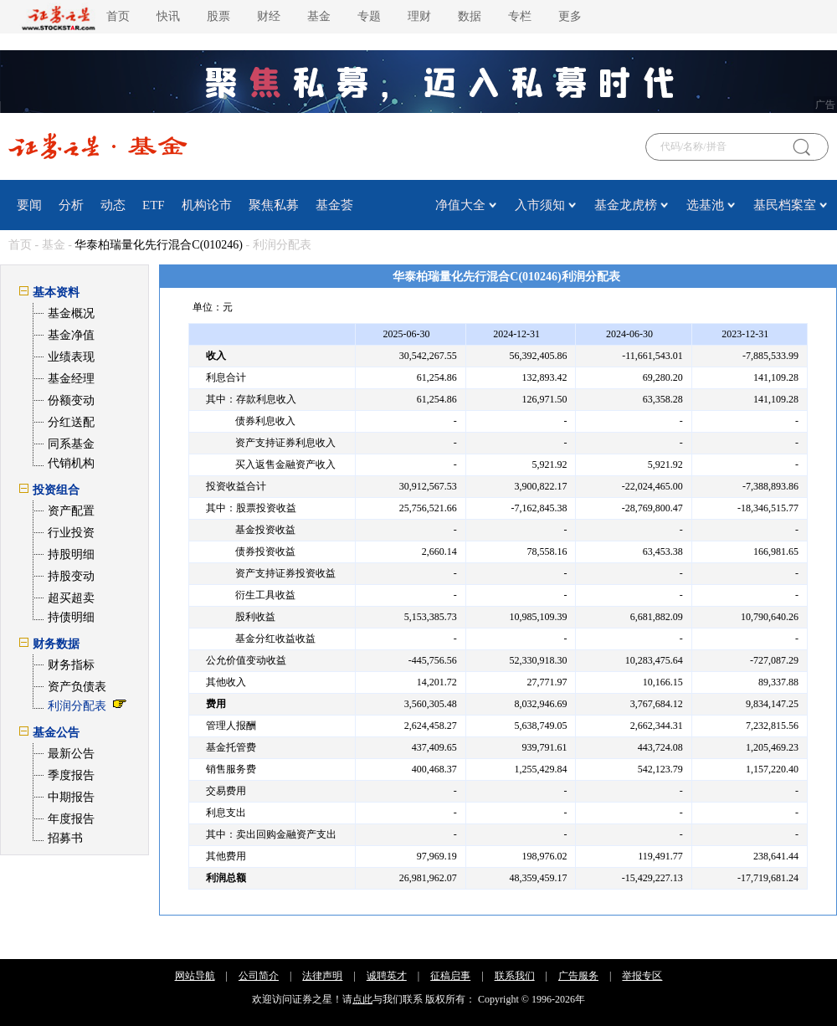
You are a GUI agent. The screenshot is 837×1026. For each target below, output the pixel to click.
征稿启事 (450, 976)
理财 (419, 16)
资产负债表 (77, 686)
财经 (268, 16)
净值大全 (460, 205)
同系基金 (71, 444)
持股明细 (71, 554)
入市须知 (540, 205)
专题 (369, 16)
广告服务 (578, 976)
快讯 (168, 16)
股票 (218, 16)
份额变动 (71, 400)
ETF (153, 205)
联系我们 (515, 976)
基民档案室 (784, 205)
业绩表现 (71, 357)
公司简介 (259, 976)
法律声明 (322, 976)
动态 (113, 205)
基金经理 (71, 378)
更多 (570, 16)
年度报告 (71, 819)
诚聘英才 (387, 976)
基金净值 (71, 335)
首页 (118, 16)
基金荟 (334, 205)
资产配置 (71, 511)
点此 (362, 999)
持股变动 (71, 576)
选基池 (705, 205)
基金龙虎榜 (625, 205)
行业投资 (71, 532)
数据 (469, 16)
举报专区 (642, 976)
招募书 (65, 838)
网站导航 (195, 976)
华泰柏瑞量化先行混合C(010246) (158, 245)
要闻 (29, 205)
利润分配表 (77, 706)
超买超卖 (71, 598)
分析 (71, 205)
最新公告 (71, 753)
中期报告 (71, 797)
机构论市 (207, 205)
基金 (319, 16)
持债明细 (71, 617)
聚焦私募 (274, 205)
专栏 (519, 16)
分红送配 (71, 422)
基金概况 (71, 313)
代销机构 (71, 463)
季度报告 (71, 775)
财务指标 (71, 665)
